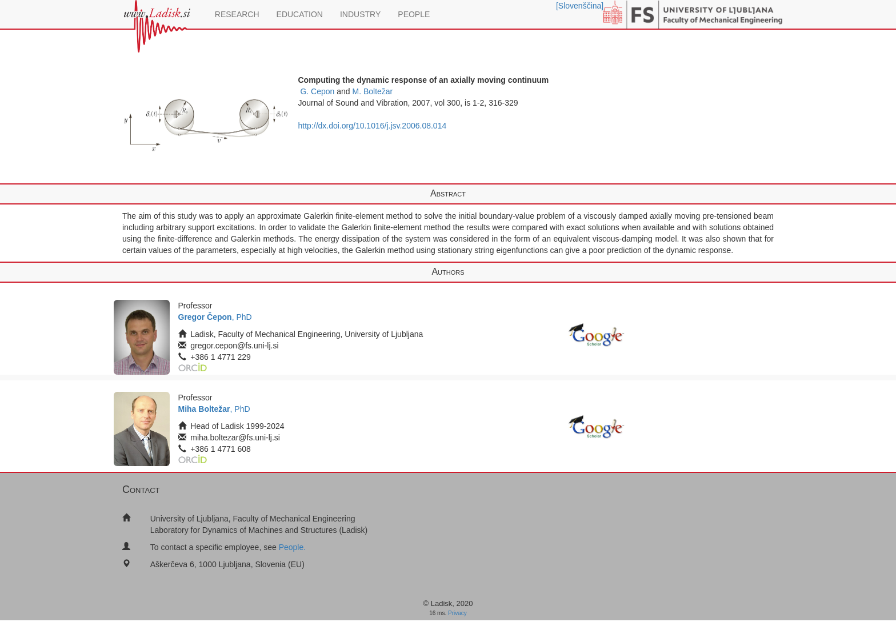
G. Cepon (317, 91)
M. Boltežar (372, 91)
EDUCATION (300, 14)
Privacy (457, 613)
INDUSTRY (360, 14)
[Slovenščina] (579, 5)
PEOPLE (414, 14)
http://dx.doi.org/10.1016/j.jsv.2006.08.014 (372, 125)
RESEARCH (237, 14)
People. (292, 547)
